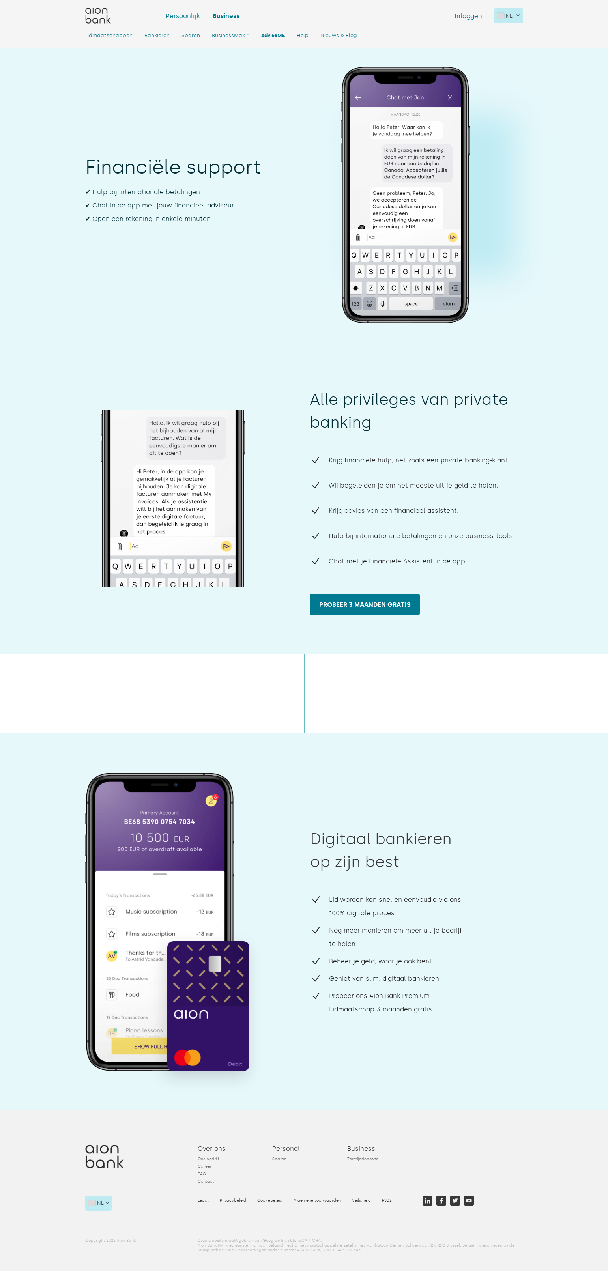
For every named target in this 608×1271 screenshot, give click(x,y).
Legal (203, 1199)
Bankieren (157, 36)
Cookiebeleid (269, 1199)
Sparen (190, 36)
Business (226, 16)
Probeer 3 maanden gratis (366, 603)
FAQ (202, 1172)
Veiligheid (361, 1199)
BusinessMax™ (230, 36)
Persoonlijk (183, 16)
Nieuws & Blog (338, 36)
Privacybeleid (233, 1199)
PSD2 (387, 1199)
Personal (286, 1147)
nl (505, 16)
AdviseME (273, 36)
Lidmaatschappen (109, 36)
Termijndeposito (362, 1157)
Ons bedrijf (208, 1157)
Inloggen (468, 16)
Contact (206, 1180)
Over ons (212, 1147)
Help (303, 36)
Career (204, 1165)
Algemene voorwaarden (317, 1199)
